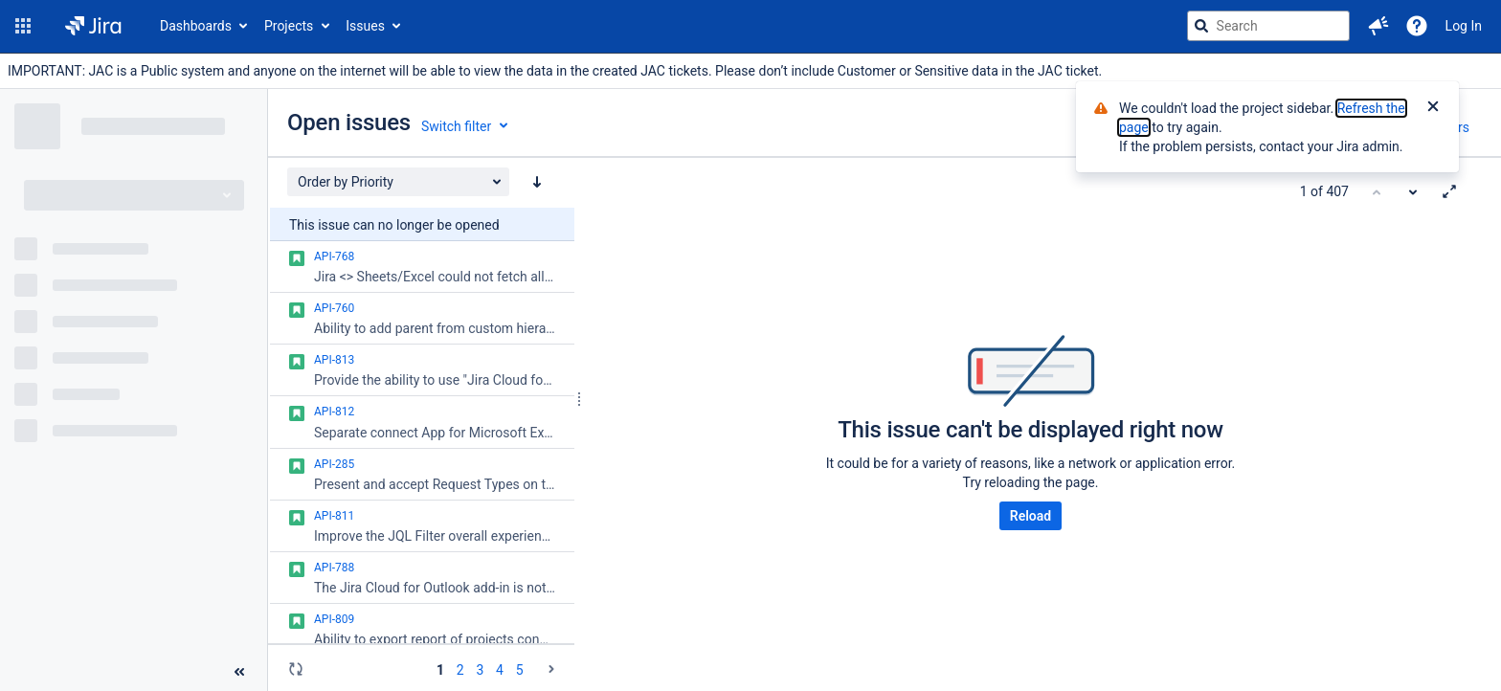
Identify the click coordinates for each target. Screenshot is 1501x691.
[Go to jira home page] (93, 26)
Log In (1463, 25)
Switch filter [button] (456, 126)
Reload (1030, 516)
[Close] (1433, 108)
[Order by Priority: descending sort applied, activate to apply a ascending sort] (537, 181)
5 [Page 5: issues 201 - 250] (520, 670)
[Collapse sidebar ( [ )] (239, 672)
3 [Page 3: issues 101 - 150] (479, 670)
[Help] (1416, 26)
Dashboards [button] (196, 25)
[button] (23, 26)
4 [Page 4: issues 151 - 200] (500, 670)
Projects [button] (288, 25)
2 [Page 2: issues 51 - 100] (460, 670)
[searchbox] (1268, 26)
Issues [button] (365, 25)
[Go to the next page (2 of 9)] (551, 669)
